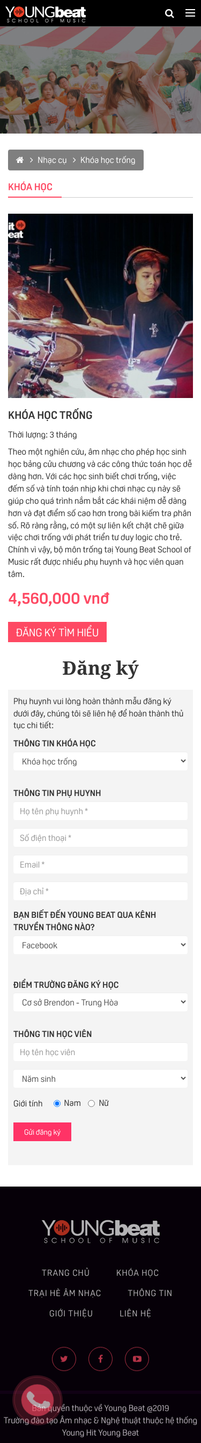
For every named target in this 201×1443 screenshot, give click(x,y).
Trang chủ (66, 1276)
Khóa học (137, 1276)
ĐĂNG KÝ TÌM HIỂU (57, 631)
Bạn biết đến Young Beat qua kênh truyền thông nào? (84, 920)
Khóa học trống (104, 159)
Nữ (98, 1102)
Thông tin (150, 1296)
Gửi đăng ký (42, 1131)
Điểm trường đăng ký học (65, 984)
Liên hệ (136, 1316)
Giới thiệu (71, 1316)
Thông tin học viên (52, 1033)
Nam (67, 1102)
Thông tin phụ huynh (57, 792)
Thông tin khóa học (54, 742)
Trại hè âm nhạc (64, 1296)
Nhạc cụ (48, 159)
